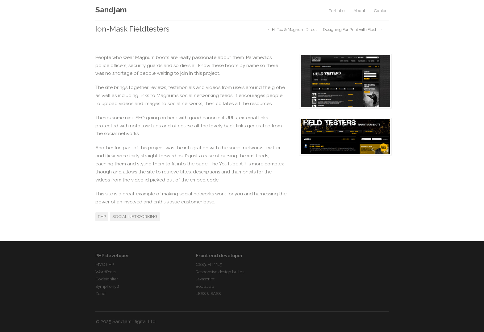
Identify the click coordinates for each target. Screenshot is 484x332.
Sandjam (111, 9)
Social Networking (134, 216)
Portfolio (337, 10)
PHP (102, 216)
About (359, 10)
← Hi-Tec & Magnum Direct (292, 30)
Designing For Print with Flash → (352, 30)
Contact (381, 10)
